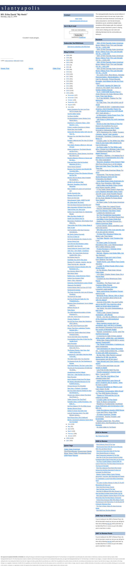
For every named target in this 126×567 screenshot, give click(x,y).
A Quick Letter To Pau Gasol (107, 400)
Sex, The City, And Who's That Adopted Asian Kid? (107, 377)
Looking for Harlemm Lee (106, 213)
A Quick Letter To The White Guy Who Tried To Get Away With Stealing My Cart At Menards (110, 143)
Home (31, 68)
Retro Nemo (71, 310)
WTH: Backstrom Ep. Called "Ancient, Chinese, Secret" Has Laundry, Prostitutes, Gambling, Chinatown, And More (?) (110, 135)
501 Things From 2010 (102, 436)
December (71, 95)
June (69, 424)
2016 (67, 79)
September (71, 102)
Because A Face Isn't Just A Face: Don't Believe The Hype (108, 258)
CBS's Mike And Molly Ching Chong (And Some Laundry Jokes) (109, 186)
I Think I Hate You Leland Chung (108, 206)
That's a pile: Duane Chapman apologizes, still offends (107, 314)
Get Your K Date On (73, 236)
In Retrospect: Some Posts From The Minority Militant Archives (110, 116)
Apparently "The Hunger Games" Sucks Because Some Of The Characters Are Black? (108, 177)
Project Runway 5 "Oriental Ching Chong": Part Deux (108, 250)
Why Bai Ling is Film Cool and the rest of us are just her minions (110, 231)
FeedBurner (82, 37)
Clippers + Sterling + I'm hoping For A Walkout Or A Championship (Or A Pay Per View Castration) (110, 158)
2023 (67, 62)
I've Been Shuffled (73, 116)
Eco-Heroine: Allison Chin (75, 271)
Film (65, 451)
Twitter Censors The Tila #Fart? (77, 399)
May (69, 426)
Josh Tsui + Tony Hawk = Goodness (78, 250)
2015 (67, 81)
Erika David (17, 60)
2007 (67, 440)
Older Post (56, 68)
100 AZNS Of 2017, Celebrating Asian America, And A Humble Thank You (110, 108)
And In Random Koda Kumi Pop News (79, 379)
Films (70, 451)
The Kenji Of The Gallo (74, 296)
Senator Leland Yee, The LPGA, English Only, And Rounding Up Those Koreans (109, 423)
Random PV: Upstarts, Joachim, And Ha (79, 262)
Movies (74, 451)
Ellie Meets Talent (73, 273)
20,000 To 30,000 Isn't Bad (75, 182)
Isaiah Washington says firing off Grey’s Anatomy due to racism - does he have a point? (109, 383)
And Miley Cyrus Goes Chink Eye (109, 219)
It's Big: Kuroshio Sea (74, 193)
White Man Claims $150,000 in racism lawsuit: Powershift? (110, 341)
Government (82, 451)
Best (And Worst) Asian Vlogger (105, 487)
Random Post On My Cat (75, 195)
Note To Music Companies (106, 402)
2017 (67, 76)
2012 (67, 86)
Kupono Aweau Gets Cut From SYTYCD (80, 287)
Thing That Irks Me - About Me (77, 264)
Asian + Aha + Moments (75, 280)
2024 (67, 60)
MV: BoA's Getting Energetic (76, 234)
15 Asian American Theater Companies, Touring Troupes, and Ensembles (108, 416)
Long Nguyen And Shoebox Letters (78, 243)
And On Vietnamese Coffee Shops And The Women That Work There (109, 210)
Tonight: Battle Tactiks (74, 113)
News (71, 453)
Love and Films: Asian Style (107, 412)
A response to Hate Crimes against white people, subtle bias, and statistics (110, 337)
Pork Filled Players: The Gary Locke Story (80, 365)
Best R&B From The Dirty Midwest (106, 510)
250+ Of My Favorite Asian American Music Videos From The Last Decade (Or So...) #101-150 (109, 58)
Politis (75, 453)
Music (21, 60)
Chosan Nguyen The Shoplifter (77, 386)
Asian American (9, 60)
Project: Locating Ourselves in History (79, 127)
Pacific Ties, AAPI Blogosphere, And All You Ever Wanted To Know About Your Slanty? (109, 198)
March (70, 431)
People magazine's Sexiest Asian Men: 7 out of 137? (108, 373)
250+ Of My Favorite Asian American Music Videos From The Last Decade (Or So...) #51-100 (109, 64)
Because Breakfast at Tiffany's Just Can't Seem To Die (109, 388)
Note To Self (71, 227)
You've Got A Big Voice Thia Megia (78, 336)
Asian (66, 449)
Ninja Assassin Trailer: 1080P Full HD (79, 200)
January (70, 436)
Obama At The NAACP (74, 285)
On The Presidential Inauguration (109, 215)
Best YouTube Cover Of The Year (105, 489)
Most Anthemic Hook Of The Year (105, 444)
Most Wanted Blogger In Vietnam (105, 453)
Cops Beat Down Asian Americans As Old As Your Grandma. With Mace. (110, 182)
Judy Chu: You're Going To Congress (78, 316)
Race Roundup (72, 377)
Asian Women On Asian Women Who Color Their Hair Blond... (109, 95)
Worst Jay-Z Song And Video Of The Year (108, 451)
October (70, 100)
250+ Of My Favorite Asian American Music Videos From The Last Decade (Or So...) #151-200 (109, 51)
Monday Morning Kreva (74, 408)
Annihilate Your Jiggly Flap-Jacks (77, 259)
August (70, 104)
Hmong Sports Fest (73, 241)
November (71, 97)
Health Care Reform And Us (76, 218)
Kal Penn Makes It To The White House (79, 406)
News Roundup (72, 343)
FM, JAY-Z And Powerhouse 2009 (78, 325)
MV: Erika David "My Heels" (14, 14)
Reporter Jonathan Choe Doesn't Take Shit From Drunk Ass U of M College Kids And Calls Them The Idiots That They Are (110, 165)
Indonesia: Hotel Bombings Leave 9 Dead (80, 283)
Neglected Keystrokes (74, 290)
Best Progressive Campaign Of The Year (107, 455)
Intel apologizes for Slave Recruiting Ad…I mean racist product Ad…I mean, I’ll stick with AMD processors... (110, 351)
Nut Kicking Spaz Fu (74, 257)
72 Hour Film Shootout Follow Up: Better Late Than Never (108, 235)
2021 (67, 67)
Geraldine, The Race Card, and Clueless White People (107, 284)
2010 (67, 90)
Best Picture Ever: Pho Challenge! (78, 417)
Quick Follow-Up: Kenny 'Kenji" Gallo (79, 248)
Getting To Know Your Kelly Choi (77, 410)
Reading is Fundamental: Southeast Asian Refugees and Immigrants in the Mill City (109, 406)
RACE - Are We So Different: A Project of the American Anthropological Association (110, 319)
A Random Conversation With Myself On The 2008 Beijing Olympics (109, 392)
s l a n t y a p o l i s (20, 8)
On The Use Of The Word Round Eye (110, 217)
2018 (67, 74)
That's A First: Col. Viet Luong (76, 209)
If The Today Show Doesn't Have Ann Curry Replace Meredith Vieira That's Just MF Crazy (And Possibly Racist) (110, 191)
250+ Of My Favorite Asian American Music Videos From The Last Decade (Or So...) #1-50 (109, 71)
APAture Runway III (73, 307)
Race (70, 455)
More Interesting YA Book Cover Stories (79, 207)
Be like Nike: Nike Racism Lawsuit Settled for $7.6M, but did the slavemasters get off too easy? (108, 357)
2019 (67, 72)
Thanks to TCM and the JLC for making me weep (107, 396)
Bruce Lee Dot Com (73, 198)
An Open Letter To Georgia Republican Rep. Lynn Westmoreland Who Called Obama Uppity (109, 245)
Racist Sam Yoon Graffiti (75, 129)
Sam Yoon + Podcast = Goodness (78, 388)
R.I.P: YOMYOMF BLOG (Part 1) (109, 92)
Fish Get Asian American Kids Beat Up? (79, 205)
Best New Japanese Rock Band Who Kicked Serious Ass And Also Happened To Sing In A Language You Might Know (108, 470)
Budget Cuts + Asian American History (79, 276)
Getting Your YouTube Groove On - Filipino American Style (109, 222)
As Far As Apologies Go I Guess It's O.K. (80, 239)
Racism (75, 455)
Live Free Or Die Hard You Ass (108, 370)
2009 (67, 93)
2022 (67, 65)
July (69, 107)
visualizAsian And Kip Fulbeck (76, 372)
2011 (67, 88)
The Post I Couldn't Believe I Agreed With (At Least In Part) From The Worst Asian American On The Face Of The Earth (110, 463)
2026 (67, 55)
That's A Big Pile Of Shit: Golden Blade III (80, 225)
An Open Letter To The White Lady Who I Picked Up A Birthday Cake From (110, 148)
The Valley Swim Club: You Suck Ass (78, 359)
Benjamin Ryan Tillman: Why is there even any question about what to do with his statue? (109, 298)
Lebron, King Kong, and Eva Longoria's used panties (106, 288)
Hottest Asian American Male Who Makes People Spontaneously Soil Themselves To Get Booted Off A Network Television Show (110, 502)
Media (89, 451)
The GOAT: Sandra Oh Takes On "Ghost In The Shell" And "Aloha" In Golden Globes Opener (108, 88)
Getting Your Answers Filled (76, 278)
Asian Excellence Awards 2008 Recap (110, 410)
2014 (67, 83)
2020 (67, 69)
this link (109, 523)
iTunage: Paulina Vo (73, 319)
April (69, 429)
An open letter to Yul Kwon (106, 427)
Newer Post (5, 68)
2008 (67, 438)
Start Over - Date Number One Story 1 (79, 374)
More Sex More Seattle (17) (76, 216)
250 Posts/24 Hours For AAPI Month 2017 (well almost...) (109, 112)
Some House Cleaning (74, 166)
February (70, 433)
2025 (67, 58)
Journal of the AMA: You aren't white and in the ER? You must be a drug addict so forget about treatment (109, 304)
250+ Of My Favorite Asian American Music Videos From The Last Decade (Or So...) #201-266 (109, 45)
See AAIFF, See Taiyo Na (75, 246)
